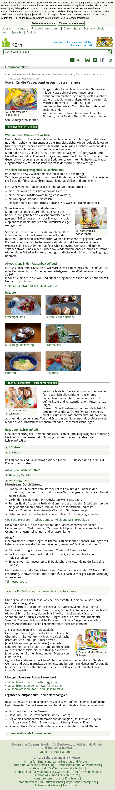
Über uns (8, 28)
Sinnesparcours (17, 581)
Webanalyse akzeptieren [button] (71, 23)
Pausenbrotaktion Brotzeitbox (32, 682)
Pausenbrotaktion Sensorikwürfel (34, 686)
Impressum (52, 28)
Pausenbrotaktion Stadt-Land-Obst (35, 689)
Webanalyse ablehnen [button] (43, 23)
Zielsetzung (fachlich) (19, 475)
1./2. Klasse (14, 447)
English (31, 32)
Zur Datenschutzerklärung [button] (75, 18)
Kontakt (23, 28)
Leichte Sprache (12, 32)
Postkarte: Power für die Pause (32, 286)
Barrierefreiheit (94, 28)
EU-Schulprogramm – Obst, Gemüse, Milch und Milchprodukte (48, 520)
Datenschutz (71, 28)
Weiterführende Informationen (31, 733)
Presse (36, 28)
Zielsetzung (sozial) (18, 480)
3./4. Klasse (14, 452)
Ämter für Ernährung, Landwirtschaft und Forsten (42, 591)
